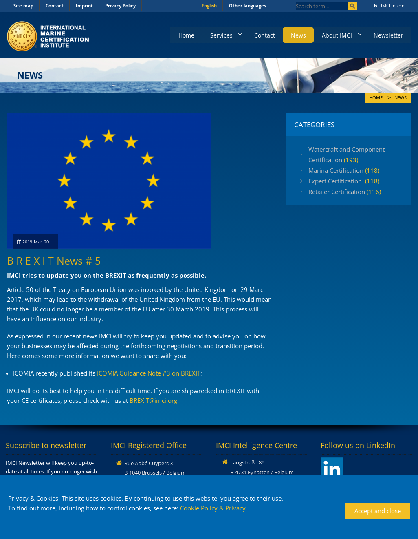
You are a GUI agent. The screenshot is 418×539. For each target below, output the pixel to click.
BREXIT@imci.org (153, 400)
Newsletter (388, 35)
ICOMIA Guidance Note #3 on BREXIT (148, 373)
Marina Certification (343, 170)
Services (219, 35)
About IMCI (336, 35)
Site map (23, 5)
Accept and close (377, 511)
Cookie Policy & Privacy (213, 508)
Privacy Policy (120, 5)
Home (183, 35)
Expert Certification (343, 181)
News (297, 35)
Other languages (247, 5)
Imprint (84, 5)
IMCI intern (389, 5)
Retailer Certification (344, 192)
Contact (55, 5)
